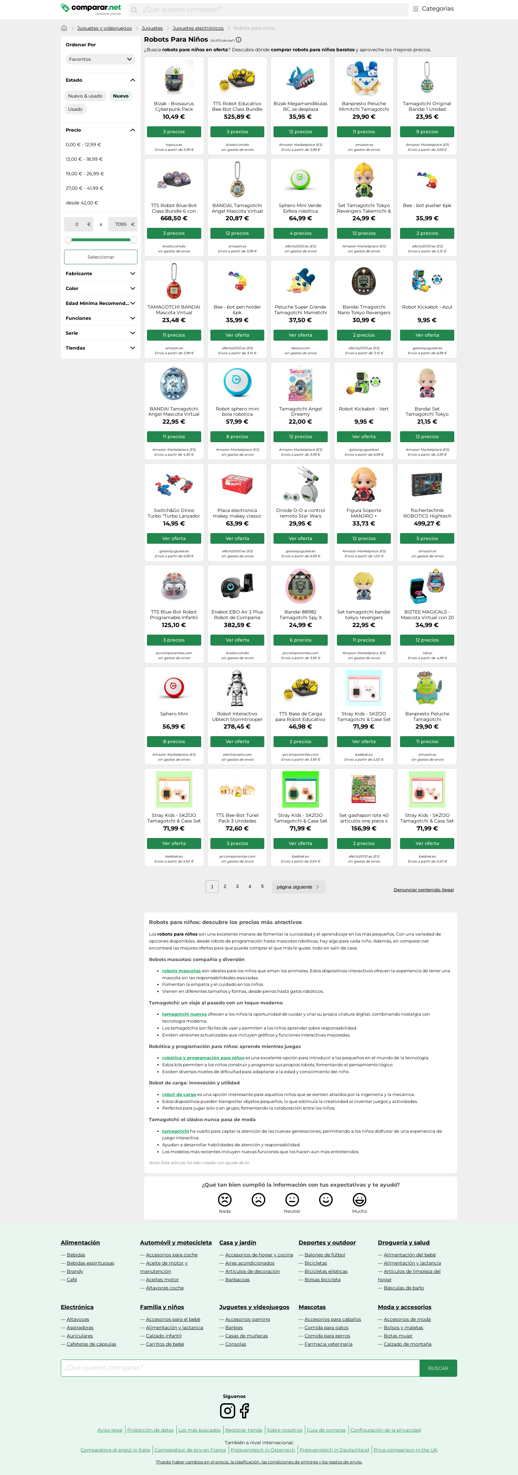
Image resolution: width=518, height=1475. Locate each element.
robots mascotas (181, 970)
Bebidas (76, 1255)
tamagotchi (175, 1131)
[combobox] (274, 10)
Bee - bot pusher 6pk (427, 205)
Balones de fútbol (325, 1255)
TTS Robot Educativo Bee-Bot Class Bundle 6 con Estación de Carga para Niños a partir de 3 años (237, 106)
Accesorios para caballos (333, 1319)
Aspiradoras (80, 1327)
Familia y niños (162, 1307)
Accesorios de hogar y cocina (259, 1255)
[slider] (68, 239)
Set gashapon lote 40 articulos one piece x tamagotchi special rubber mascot (363, 818)
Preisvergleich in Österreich (263, 1450)
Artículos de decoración (252, 1271)
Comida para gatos (327, 1327)
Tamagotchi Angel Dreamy (300, 411)
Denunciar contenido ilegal (424, 889)
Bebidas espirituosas (90, 1263)
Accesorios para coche (172, 1255)
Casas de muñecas (246, 1336)
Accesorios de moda (407, 1319)
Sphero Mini (174, 714)
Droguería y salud (404, 1242)
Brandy (75, 1271)
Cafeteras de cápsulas (91, 1344)
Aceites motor (162, 1280)
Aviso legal (110, 1430)
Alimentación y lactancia (412, 1263)
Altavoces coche (165, 1288)
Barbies (234, 1327)
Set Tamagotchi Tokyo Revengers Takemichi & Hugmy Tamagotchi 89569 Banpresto (364, 208)
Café (72, 1280)
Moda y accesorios (404, 1307)
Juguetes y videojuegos (104, 28)
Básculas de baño (404, 1288)
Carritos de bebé (165, 1344)
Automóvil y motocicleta (176, 1242)
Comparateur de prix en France (190, 1450)
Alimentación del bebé (410, 1255)
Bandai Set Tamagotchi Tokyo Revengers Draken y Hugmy (427, 411)
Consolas (235, 1344)
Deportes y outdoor (327, 1242)
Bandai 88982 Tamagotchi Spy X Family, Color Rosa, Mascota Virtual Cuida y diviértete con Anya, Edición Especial (300, 614)
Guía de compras (326, 1430)
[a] (121, 224)
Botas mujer (398, 1336)
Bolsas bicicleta (323, 1280)
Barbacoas (237, 1280)
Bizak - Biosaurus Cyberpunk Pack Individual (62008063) (174, 106)
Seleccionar (101, 257)
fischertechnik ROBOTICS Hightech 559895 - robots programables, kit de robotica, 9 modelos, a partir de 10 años (427, 513)
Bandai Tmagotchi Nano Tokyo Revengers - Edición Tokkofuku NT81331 (364, 310)
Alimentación (80, 1242)
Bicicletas (316, 1263)
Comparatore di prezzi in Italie (115, 1450)
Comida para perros (327, 1336)
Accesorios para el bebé (173, 1319)
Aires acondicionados (250, 1263)
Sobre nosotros (284, 1430)
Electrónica (77, 1307)
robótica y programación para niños (203, 1057)
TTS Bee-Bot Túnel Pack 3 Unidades (237, 818)
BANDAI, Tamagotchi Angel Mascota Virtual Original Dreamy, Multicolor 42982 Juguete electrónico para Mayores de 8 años (237, 208)
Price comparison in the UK (405, 1450)
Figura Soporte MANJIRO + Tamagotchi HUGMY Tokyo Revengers (364, 513)
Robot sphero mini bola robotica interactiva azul (237, 411)
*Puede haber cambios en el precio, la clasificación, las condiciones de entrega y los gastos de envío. (259, 1461)
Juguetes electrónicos (198, 28)
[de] (77, 224)
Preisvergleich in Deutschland (334, 1450)
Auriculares (80, 1336)
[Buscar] (134, 10)
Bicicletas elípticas (326, 1271)
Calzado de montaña (407, 1344)
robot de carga (179, 1094)
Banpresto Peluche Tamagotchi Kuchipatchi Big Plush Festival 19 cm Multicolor (427, 716)
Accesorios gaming (247, 1319)
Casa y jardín (237, 1242)
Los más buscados (199, 1430)
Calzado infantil (164, 1336)
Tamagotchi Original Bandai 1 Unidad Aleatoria (427, 106)
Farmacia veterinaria (328, 1344)
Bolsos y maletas (403, 1327)
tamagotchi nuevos (184, 1014)
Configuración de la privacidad (386, 1430)
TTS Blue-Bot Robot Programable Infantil (174, 614)
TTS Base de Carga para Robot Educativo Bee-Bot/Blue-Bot (300, 716)
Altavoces (78, 1319)
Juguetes (152, 28)
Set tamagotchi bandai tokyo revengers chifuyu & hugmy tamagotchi (363, 614)
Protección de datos (150, 1430)
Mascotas (312, 1307)
